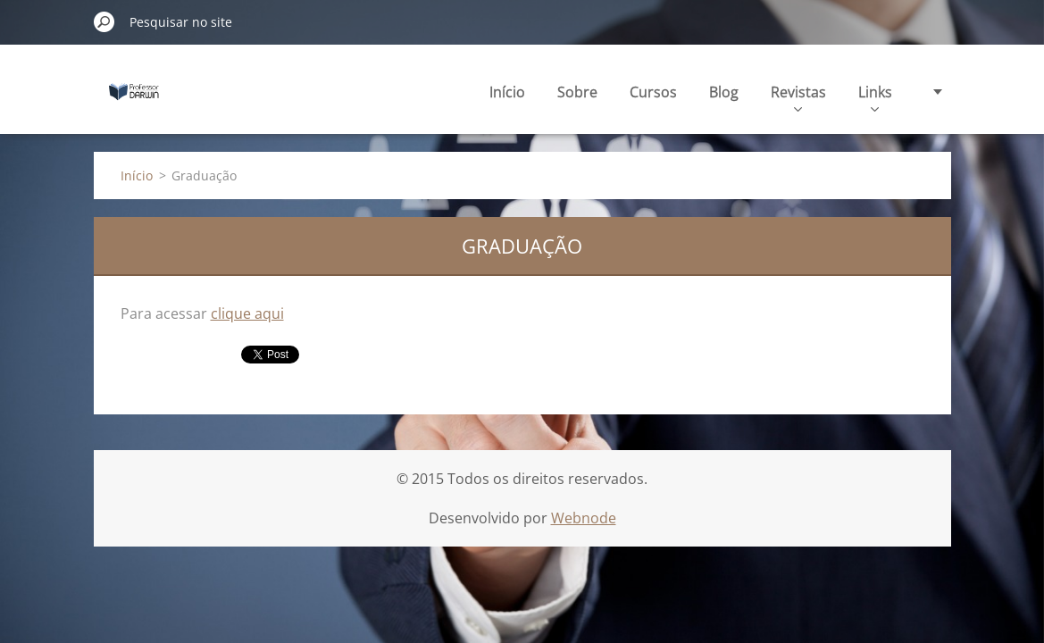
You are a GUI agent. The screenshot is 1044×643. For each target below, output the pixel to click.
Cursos (653, 92)
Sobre (577, 92)
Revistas (798, 97)
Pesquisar (104, 21)
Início (507, 92)
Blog (724, 92)
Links (875, 97)
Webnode (583, 518)
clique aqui (247, 313)
